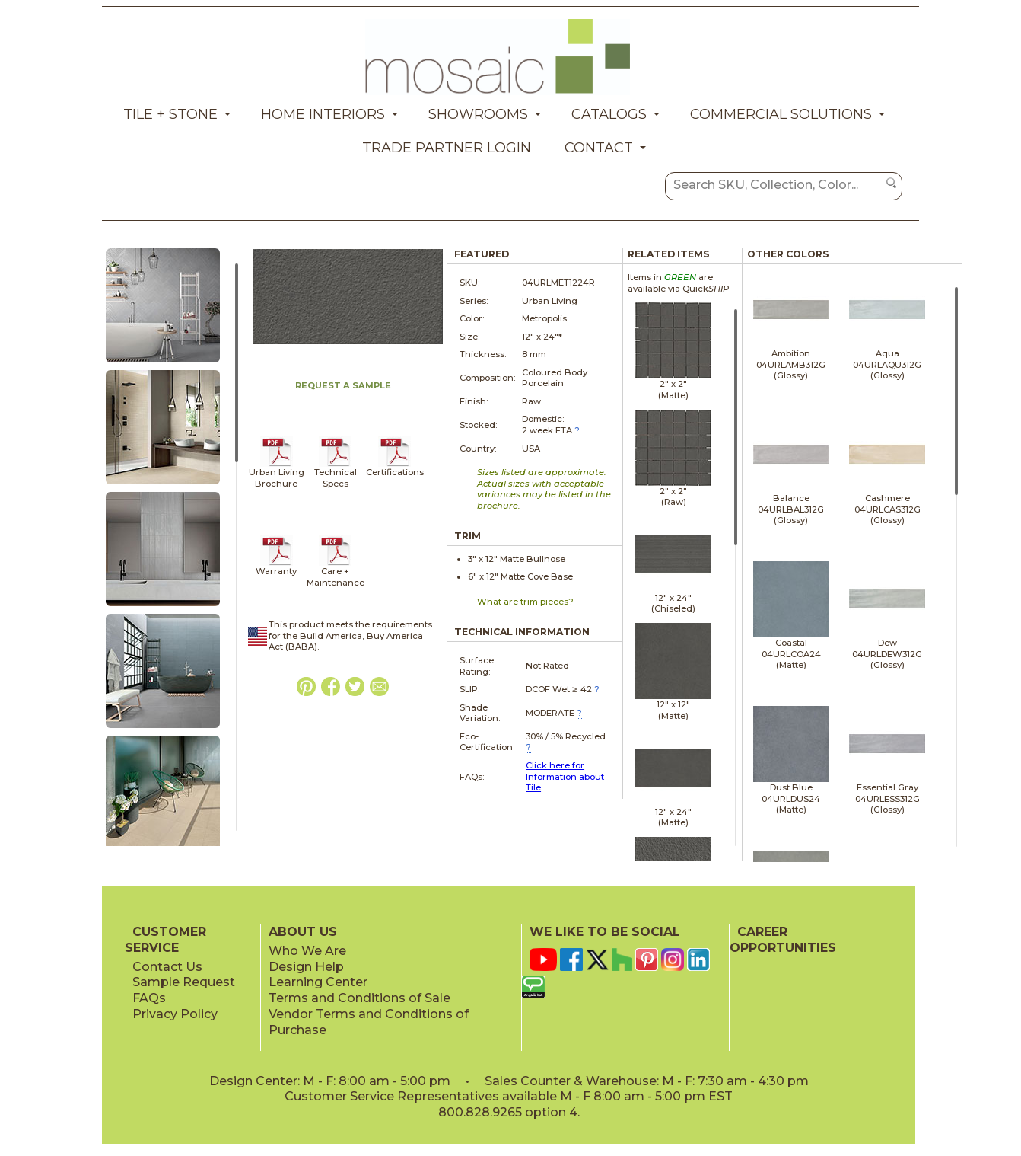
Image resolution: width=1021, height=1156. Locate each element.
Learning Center (318, 982)
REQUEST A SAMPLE (343, 385)
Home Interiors (323, 114)
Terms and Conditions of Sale (359, 998)
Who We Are (307, 951)
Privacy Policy (175, 1014)
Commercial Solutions (781, 114)
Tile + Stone (170, 114)
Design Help (306, 967)
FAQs (149, 998)
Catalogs (609, 114)
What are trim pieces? (525, 601)
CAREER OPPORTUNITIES (783, 939)
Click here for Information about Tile (565, 776)
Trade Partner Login (446, 147)
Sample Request (183, 982)
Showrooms (478, 114)
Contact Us (167, 967)
